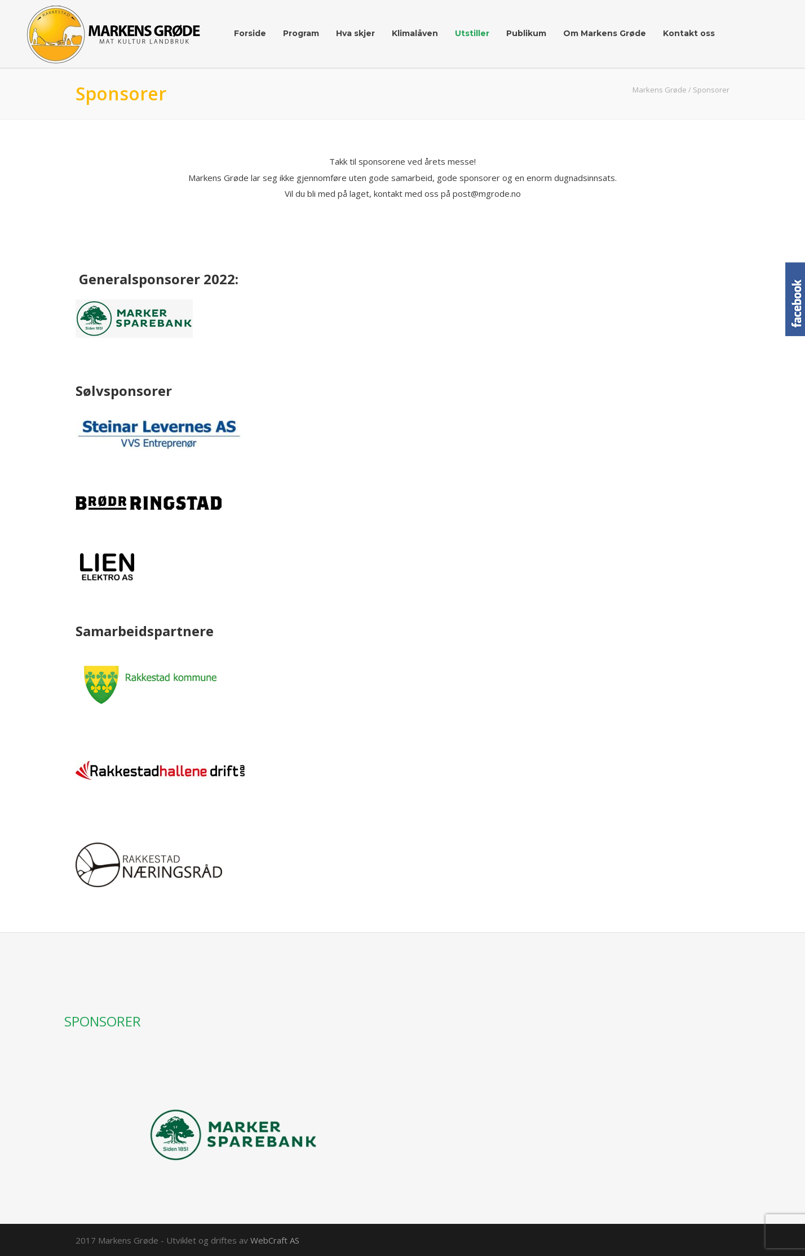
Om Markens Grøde (604, 33)
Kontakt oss (689, 33)
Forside (250, 33)
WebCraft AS (274, 1240)
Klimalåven (415, 33)
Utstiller (472, 33)
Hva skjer (355, 33)
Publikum (526, 33)
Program (301, 33)
